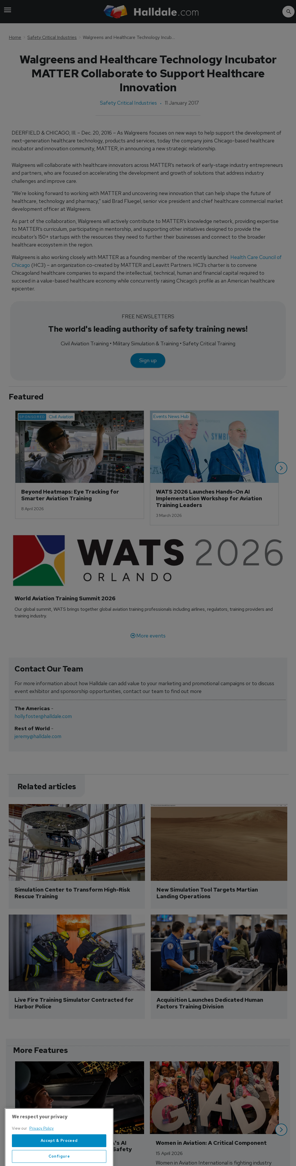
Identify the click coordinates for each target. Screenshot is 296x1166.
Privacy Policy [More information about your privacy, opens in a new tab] (41, 1143)
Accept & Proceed (59, 1155)
